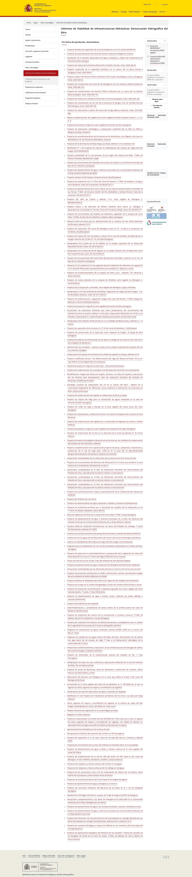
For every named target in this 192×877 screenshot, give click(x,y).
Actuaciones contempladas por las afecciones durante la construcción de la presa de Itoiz (104, 569)
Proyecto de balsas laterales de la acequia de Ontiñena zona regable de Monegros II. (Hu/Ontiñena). (105, 281)
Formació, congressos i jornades (36, 51)
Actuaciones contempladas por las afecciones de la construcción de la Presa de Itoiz (101, 458)
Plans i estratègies (47, 23)
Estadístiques (30, 46)
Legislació (28, 56)
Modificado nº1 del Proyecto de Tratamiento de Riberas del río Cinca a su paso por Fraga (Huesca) (105, 697)
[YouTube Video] (156, 129)
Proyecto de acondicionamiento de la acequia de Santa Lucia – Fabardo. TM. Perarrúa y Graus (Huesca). (105, 274)
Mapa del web (48, 855)
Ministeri (115, 12)
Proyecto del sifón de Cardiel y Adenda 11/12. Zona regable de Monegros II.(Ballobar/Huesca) (105, 201)
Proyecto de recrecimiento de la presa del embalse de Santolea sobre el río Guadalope (102, 745)
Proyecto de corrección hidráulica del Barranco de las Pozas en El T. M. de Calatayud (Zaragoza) (105, 789)
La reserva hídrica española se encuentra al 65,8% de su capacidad (155, 77)
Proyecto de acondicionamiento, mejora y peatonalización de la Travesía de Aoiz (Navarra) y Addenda (105, 493)
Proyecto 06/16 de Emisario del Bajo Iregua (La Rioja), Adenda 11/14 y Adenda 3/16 (101, 144)
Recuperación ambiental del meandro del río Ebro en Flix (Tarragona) (95, 733)
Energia (124, 12)
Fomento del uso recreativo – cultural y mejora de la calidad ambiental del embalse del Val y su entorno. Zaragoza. (105, 348)
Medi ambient (134, 12)
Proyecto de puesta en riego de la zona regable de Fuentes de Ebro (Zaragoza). (99, 306)
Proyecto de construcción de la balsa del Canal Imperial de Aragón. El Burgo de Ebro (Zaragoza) (105, 334)
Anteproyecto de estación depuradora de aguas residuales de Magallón (96, 691)
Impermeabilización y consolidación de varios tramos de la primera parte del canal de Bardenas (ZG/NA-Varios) (105, 609)
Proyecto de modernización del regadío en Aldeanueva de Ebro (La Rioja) (97, 395)
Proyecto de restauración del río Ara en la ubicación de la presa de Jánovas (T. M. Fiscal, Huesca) (105, 434)
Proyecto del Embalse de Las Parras (81, 499)
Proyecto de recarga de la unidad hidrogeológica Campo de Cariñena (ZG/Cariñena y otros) (104, 584)
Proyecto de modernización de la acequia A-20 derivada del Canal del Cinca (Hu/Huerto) (103, 370)
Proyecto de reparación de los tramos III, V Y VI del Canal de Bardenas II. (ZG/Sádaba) (102, 328)
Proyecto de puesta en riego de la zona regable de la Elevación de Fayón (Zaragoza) (101, 429)
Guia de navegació (65, 855)
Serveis (162, 12)
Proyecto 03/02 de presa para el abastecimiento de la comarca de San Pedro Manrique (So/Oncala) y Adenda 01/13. (105, 223)
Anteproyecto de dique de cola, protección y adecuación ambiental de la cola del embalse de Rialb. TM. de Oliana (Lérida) (105, 664)
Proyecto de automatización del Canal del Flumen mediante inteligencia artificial (100, 53)
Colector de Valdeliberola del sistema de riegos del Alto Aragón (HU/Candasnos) (99, 542)
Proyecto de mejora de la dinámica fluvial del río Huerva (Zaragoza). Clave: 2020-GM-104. (103, 99)
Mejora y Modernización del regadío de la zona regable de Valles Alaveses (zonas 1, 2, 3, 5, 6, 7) (105, 119)
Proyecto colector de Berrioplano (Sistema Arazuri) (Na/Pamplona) (94, 177)
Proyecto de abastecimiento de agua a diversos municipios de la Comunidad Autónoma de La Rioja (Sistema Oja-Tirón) (105, 812)
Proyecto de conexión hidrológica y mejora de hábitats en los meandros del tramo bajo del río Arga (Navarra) (105, 827)
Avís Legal (81, 855)
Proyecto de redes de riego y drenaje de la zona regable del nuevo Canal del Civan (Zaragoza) (105, 408)
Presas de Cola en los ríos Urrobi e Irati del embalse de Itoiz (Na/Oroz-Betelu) (98, 561)
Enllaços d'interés (31, 103)
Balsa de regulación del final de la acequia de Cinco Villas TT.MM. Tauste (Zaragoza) (101, 515)
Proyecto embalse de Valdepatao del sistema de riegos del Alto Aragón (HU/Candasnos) (103, 580)
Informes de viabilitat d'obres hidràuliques (71, 23)
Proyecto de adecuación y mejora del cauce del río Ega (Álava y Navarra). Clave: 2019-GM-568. (105, 112)
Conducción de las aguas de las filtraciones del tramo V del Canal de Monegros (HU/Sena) (104, 538)
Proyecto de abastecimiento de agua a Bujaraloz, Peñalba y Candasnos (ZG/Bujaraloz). (102, 503)
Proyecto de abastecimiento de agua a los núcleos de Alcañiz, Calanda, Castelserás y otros (104, 806)
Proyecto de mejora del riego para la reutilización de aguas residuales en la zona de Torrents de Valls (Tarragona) (105, 401)
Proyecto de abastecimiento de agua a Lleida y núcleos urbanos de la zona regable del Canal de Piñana (105, 750)
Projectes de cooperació (34, 87)
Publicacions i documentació (35, 92)
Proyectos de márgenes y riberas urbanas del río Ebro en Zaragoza (94, 764)
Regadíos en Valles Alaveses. (79, 714)
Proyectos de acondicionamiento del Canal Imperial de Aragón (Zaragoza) (97, 779)
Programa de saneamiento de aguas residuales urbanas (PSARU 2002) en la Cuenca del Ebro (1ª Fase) (105, 631)
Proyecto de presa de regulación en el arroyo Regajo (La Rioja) (92, 710)
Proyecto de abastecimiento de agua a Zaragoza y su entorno (92, 783)
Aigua (36, 23)
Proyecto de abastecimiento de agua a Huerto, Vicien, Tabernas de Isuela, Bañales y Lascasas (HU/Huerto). (105, 597)
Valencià (147, 4)
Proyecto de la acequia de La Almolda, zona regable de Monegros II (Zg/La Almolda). (101, 287)
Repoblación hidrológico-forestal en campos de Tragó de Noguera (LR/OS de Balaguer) (102, 795)
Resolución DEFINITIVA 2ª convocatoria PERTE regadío (157, 49)
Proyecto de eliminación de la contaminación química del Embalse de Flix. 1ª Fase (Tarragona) (105, 656)
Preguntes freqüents (32, 98)
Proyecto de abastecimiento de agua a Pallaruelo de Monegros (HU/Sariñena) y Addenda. (103, 565)
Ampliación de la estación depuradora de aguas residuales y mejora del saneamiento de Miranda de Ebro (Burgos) (105, 59)
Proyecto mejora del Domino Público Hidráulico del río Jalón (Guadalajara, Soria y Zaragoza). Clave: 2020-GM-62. (105, 78)
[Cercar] (163, 4)
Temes (27, 29)
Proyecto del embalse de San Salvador (82, 603)
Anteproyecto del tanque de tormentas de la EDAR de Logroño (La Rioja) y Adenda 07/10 (103, 354)
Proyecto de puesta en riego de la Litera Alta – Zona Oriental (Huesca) (95, 366)
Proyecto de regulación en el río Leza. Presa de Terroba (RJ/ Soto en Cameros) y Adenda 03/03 (105, 739)
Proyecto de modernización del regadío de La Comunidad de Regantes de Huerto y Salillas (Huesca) (105, 423)
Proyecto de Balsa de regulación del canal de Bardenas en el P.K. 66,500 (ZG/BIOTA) (101, 49)
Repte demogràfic (150, 12)
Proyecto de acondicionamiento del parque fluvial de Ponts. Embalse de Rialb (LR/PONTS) (103, 533)
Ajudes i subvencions (32, 40)
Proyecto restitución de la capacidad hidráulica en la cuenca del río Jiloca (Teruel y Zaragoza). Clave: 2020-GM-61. (105, 71)
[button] (141, 12)
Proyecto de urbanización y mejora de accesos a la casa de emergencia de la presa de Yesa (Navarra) (105, 415)
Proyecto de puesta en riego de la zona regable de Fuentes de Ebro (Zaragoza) (99, 125)
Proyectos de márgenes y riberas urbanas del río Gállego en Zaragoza (95, 768)
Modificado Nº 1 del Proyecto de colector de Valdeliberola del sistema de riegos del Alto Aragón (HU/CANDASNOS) (105, 149)
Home (28, 23)
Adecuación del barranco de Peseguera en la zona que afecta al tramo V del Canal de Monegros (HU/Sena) (105, 678)
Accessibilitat (34, 855)
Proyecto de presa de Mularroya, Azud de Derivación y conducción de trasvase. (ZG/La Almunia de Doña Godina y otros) (105, 671)
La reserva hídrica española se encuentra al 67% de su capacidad (155, 92)
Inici (24, 855)
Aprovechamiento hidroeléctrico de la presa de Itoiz (88, 729)
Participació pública (32, 62)
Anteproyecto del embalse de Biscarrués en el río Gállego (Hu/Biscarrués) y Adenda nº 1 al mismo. (105, 322)
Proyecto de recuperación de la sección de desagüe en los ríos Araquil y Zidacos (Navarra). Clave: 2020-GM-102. (105, 85)
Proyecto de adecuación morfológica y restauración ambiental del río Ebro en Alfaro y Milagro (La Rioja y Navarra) (105, 130)
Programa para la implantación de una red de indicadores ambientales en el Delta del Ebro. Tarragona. (105, 547)
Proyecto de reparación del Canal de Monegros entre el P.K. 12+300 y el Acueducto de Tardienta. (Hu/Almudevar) (105, 230)
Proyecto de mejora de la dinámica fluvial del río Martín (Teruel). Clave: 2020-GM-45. (101, 65)
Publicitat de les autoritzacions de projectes (37, 80)
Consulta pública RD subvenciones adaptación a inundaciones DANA (157, 59)
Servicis (28, 35)
